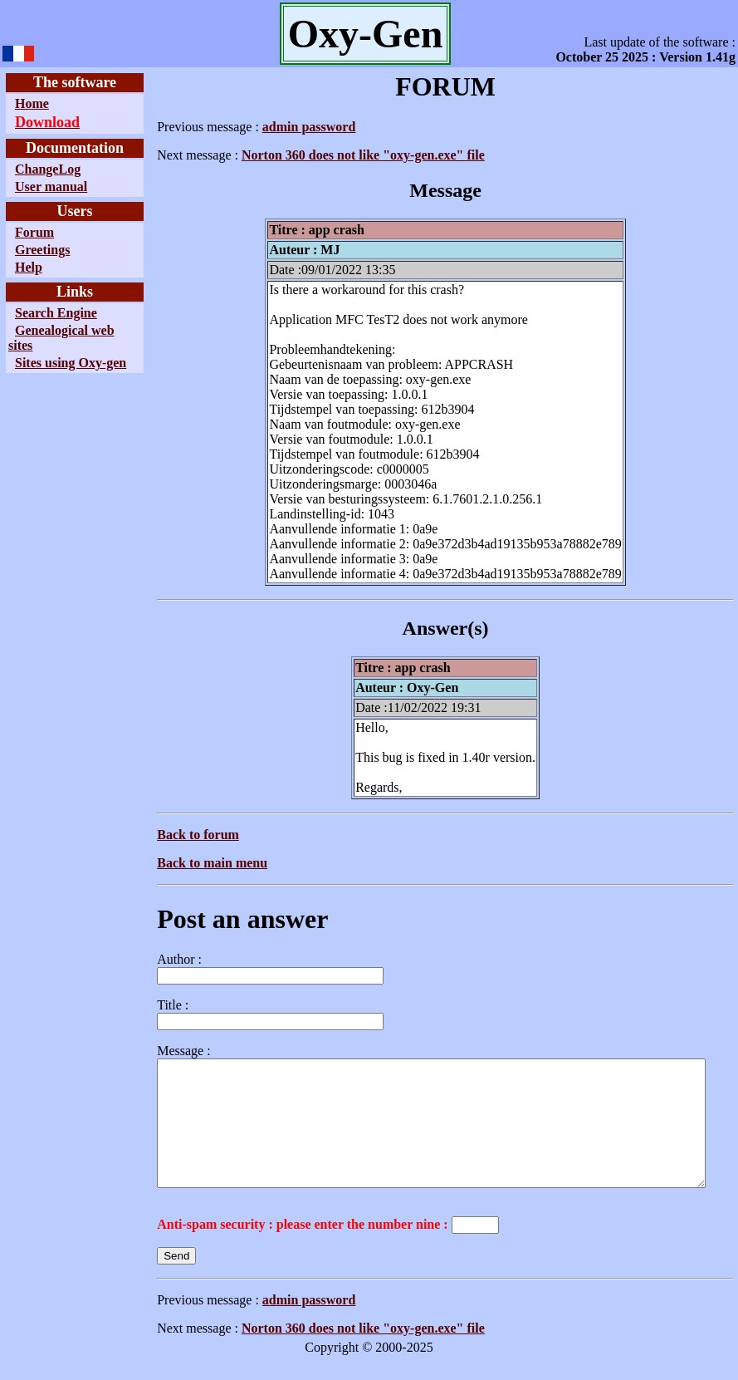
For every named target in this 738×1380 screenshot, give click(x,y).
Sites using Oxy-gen (41, 370)
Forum (34, 232)
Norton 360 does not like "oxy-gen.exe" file (325, 155)
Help (28, 267)
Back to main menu (174, 863)
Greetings (42, 250)
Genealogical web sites (48, 337)
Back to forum (160, 835)
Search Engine (56, 313)
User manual (51, 186)
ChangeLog (48, 169)
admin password (270, 127)
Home (32, 103)
